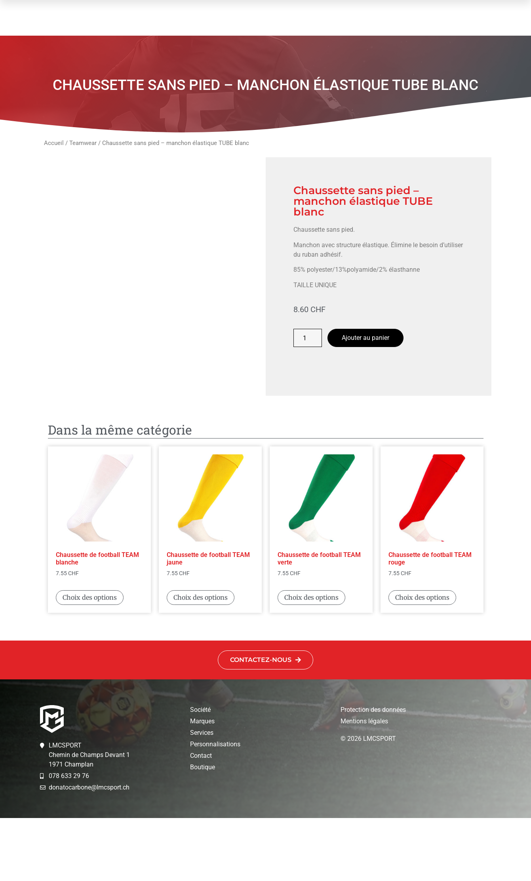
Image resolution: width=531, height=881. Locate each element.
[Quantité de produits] (307, 338)
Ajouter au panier (365, 337)
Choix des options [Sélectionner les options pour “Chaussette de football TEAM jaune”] (200, 660)
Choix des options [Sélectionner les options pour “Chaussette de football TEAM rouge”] (422, 660)
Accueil (54, 143)
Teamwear (83, 143)
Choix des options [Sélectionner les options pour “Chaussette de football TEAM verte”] (311, 660)
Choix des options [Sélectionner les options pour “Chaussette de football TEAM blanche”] (90, 660)
